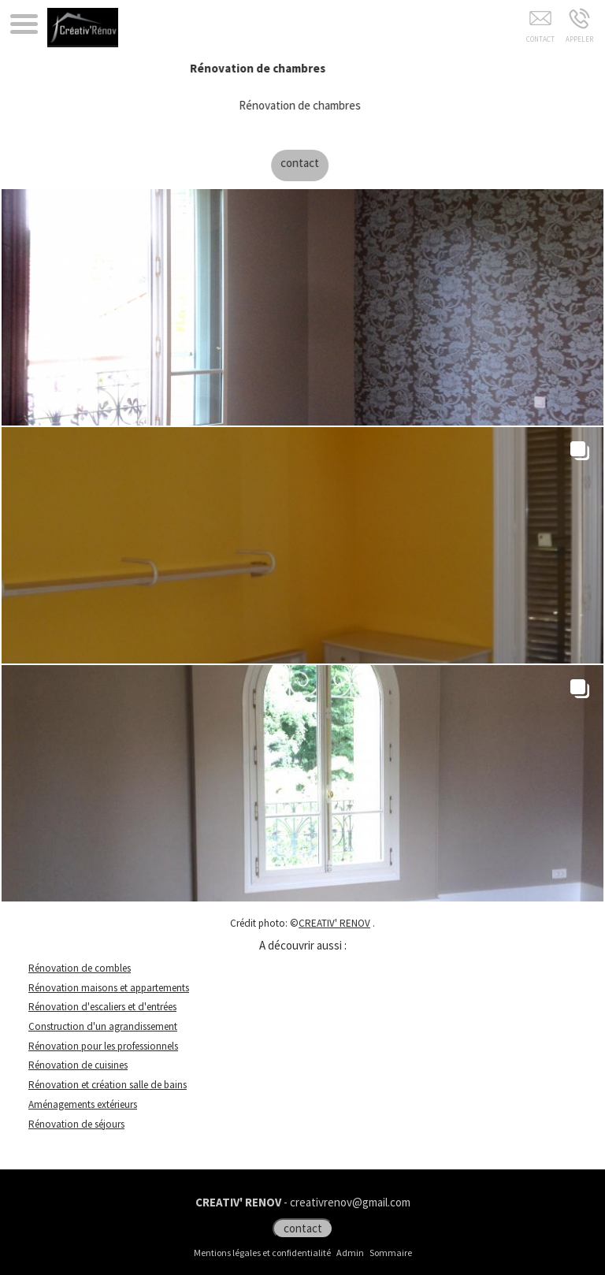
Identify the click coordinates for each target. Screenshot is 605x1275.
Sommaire (390, 1252)
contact (310, 162)
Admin (350, 1252)
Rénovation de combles (79, 968)
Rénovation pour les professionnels (103, 1046)
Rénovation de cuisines (78, 1065)
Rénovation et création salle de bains (107, 1084)
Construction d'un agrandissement (102, 1026)
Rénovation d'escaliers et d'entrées (102, 1006)
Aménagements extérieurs (82, 1104)
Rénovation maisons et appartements (108, 987)
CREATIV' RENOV (334, 923)
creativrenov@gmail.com (350, 1202)
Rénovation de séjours (76, 1124)
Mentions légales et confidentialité (262, 1252)
